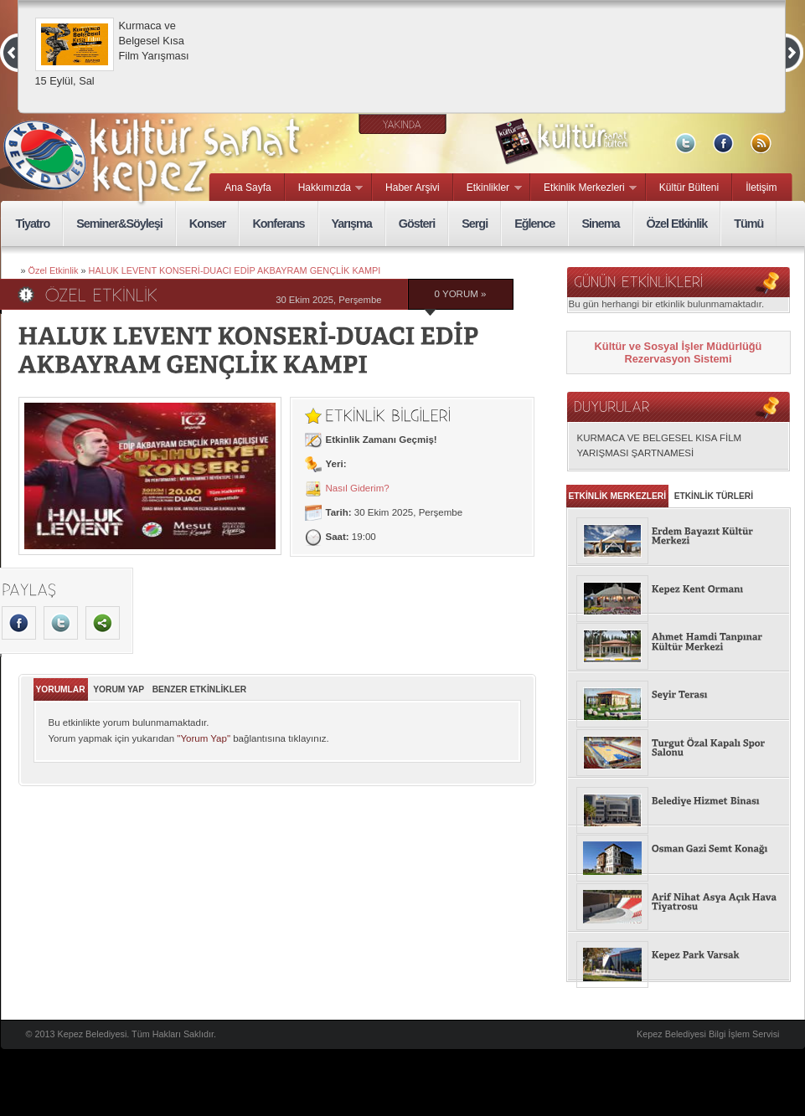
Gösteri (417, 223)
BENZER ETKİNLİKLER (199, 689)
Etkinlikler (488, 188)
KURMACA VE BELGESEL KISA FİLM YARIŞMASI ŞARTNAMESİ (659, 445)
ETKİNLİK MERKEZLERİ (618, 496)
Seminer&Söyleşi (119, 223)
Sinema (600, 223)
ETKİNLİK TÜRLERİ (713, 496)
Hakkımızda (325, 188)
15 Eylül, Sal (65, 81)
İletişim (761, 187)
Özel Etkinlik (677, 223)
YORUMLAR (60, 689)
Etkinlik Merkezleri (584, 188)
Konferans (278, 223)
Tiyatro (33, 223)
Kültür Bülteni (689, 187)
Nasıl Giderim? (358, 488)
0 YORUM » (461, 294)
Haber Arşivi (412, 187)
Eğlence (534, 223)
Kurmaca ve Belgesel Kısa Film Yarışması (154, 40)
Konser (207, 223)
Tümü (748, 223)
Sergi (475, 223)
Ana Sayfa (247, 187)
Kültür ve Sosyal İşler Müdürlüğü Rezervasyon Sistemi (678, 352)
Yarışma (352, 223)
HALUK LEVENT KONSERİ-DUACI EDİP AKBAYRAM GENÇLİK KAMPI (235, 270)
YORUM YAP (118, 689)
